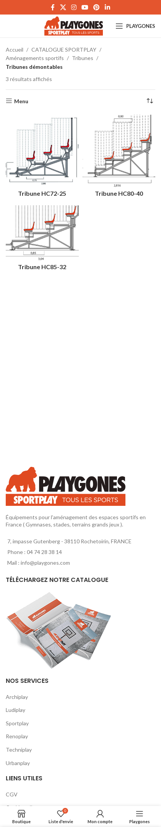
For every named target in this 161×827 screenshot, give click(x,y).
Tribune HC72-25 (42, 193)
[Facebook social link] (53, 7)
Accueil (14, 49)
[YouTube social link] (85, 7)
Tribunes (82, 58)
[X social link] (62, 7)
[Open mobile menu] (135, 26)
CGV (12, 794)
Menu (21, 101)
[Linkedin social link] (107, 7)
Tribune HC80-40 (119, 193)
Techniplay (19, 749)
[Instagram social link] (73, 7)
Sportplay (17, 723)
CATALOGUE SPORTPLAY (63, 49)
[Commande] (149, 101)
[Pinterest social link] (96, 7)
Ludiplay (15, 710)
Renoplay (17, 736)
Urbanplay (18, 763)
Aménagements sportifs (35, 58)
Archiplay (17, 697)
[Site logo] (73, 25)
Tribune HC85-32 (42, 266)
